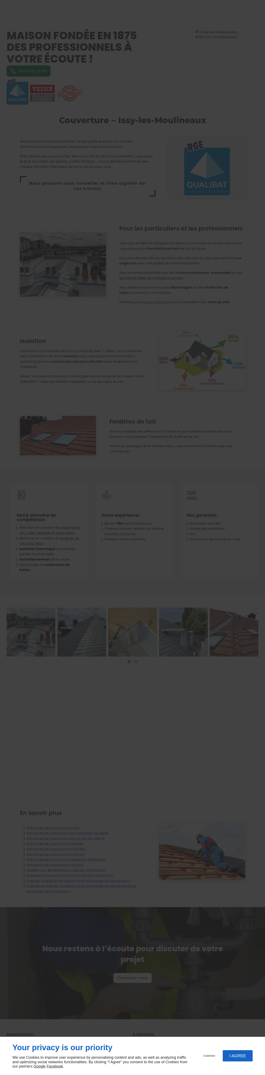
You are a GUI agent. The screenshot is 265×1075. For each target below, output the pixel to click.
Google (40, 1066)
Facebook (55, 1066)
